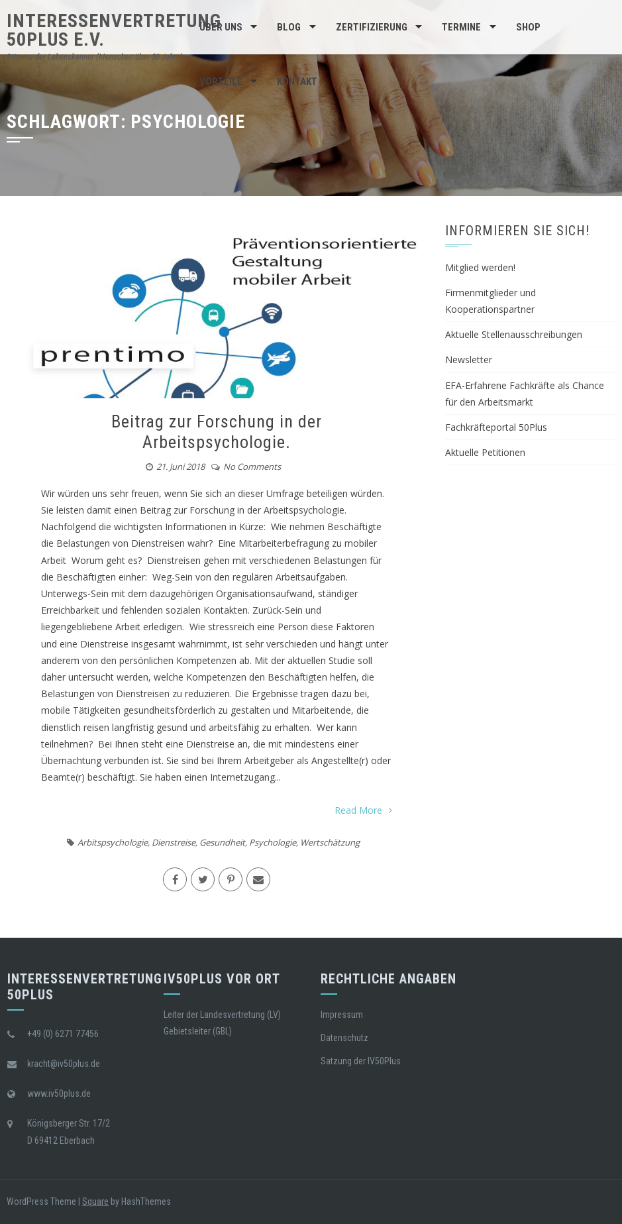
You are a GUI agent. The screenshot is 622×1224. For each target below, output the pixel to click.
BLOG (289, 27)
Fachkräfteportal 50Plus (496, 427)
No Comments (252, 467)
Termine (461, 27)
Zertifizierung (371, 27)
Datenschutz (344, 1037)
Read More (363, 810)
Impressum (342, 1014)
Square (95, 1201)
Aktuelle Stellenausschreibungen (513, 334)
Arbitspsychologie (113, 842)
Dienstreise (173, 842)
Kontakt (297, 81)
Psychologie (272, 842)
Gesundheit (222, 842)
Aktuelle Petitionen (485, 452)
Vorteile (220, 81)
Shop (528, 27)
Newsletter (468, 359)
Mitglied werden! (480, 267)
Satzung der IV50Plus (361, 1061)
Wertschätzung (330, 842)
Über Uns (220, 27)
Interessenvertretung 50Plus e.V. (114, 30)
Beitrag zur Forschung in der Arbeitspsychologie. (216, 432)
